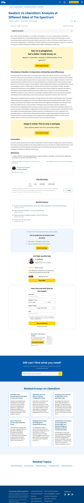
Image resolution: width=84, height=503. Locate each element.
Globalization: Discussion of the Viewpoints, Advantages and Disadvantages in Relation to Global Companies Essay (63, 425)
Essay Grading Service (36, 501)
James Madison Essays (54, 465)
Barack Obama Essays (41, 465)
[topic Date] (37, 302)
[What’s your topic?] (42, 296)
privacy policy (38, 318)
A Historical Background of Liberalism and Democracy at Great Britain (26, 162)
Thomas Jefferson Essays (16, 465)
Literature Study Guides (36, 491)
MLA (35, 184)
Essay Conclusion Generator (51, 491)
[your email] (42, 313)
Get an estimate (42, 323)
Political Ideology (33, 21)
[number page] (42, 308)
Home (11, 7)
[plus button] (54, 308)
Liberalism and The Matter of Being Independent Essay (39, 396)
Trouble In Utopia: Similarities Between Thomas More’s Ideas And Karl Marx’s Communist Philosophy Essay (40, 206)
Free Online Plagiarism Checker (52, 493)
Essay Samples (18, 7)
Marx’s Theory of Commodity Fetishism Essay (17, 422)
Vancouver (51, 184)
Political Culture (24, 21)
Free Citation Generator (37, 493)
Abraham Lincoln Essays (67, 465)
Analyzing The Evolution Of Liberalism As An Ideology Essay (63, 396)
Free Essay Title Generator (50, 496)
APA (30, 184)
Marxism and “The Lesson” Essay (22, 220)
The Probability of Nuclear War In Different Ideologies (59, 161)
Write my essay (42, 248)
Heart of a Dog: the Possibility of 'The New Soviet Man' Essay (29, 210)
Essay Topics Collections (50, 498)
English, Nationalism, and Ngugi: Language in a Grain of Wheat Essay (31, 215)
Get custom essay (42, 133)
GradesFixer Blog (48, 501)
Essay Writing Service (36, 498)
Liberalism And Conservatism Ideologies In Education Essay (18, 396)
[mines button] (30, 308)
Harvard (42, 184)
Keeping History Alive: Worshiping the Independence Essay (40, 422)
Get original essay (42, 66)
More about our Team (17, 172)
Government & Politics (30, 7)
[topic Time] (51, 302)
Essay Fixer (33, 496)
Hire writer (42, 280)
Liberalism (41, 7)
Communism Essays (29, 465)
